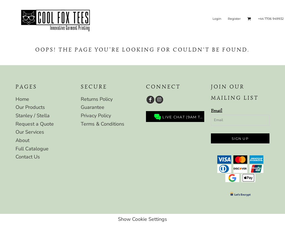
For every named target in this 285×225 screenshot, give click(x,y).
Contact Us (28, 156)
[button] (249, 19)
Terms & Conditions (102, 124)
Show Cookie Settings (142, 219)
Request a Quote (35, 124)
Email (216, 111)
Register (234, 19)
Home (22, 99)
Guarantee (92, 107)
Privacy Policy (96, 115)
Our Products (30, 107)
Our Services (30, 132)
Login (217, 19)
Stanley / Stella (33, 115)
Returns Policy (97, 99)
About (22, 140)
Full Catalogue (32, 148)
